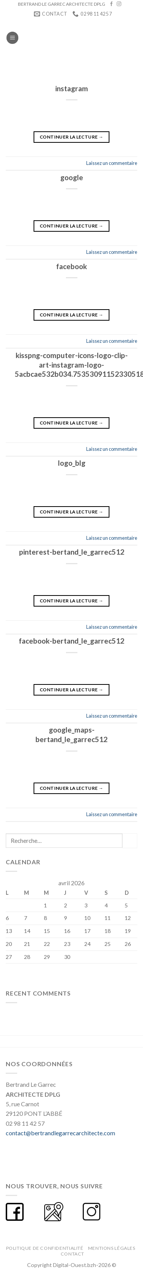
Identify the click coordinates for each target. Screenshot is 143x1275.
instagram (71, 88)
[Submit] (129, 840)
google (71, 177)
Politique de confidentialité (45, 1248)
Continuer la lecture (71, 136)
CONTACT (72, 1254)
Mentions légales (111, 1248)
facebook (71, 266)
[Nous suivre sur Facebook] (111, 4)
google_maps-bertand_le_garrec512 (71, 734)
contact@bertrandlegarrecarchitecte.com (60, 1132)
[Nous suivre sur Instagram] (119, 4)
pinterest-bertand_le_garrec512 (71, 551)
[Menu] (12, 38)
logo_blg (71, 462)
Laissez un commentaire (111, 163)
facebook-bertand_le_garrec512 (71, 640)
